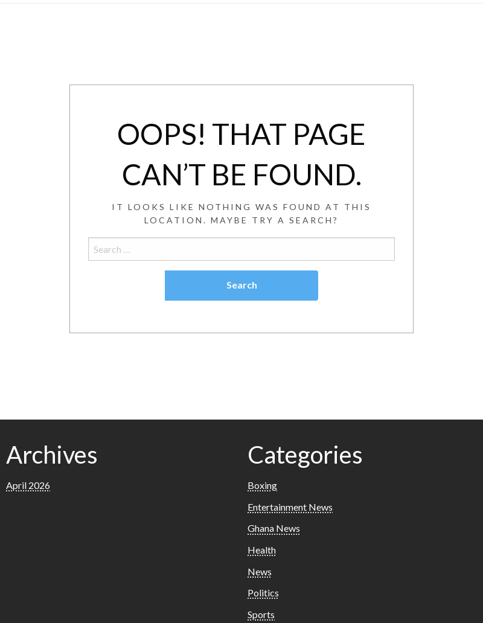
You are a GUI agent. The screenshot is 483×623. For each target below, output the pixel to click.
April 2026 (28, 485)
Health (262, 549)
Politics (263, 592)
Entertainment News (290, 507)
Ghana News (274, 528)
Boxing (262, 485)
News (260, 571)
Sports (261, 614)
